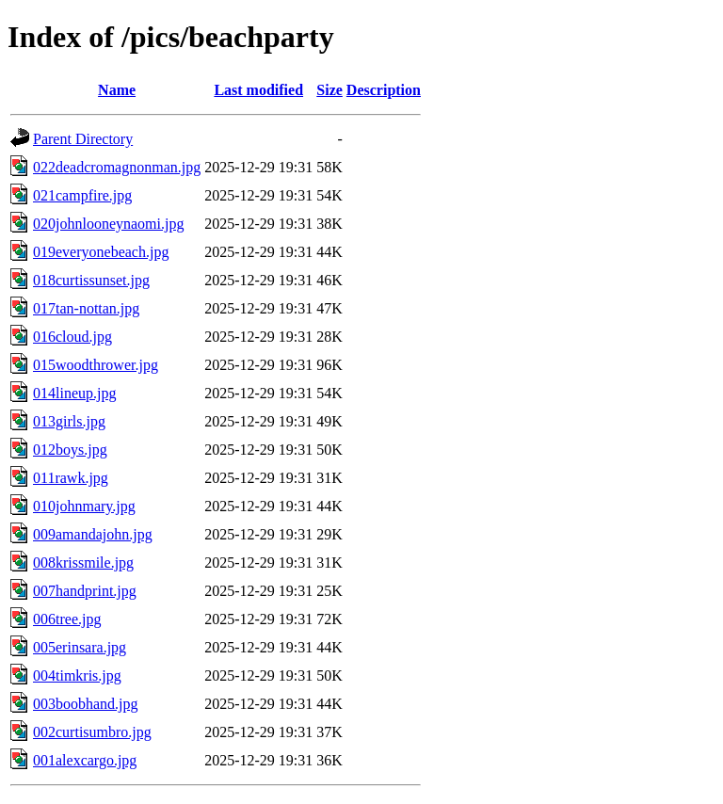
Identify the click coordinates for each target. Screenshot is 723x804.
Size (329, 90)
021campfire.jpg (82, 195)
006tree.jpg (67, 619)
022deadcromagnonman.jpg (117, 167)
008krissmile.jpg (83, 563)
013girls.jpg (69, 421)
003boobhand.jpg (85, 704)
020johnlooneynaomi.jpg (108, 224)
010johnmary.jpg (84, 506)
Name (117, 90)
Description (383, 90)
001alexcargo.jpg (85, 760)
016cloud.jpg (72, 337)
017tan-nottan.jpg (86, 308)
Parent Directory (83, 139)
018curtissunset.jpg (91, 280)
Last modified (258, 90)
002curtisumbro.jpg (92, 732)
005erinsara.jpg (79, 647)
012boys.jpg (70, 450)
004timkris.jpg (77, 675)
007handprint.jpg (85, 591)
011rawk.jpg (70, 478)
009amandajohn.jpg (93, 534)
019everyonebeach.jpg (101, 252)
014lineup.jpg (74, 393)
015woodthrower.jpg (95, 365)
